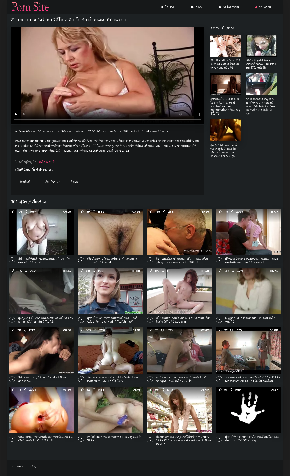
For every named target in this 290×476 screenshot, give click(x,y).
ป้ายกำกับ (263, 7)
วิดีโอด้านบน (229, 7)
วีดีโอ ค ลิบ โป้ (47, 162)
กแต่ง (196, 7)
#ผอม (74, 181)
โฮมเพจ (167, 7)
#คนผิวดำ (25, 181)
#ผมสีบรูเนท (53, 181)
